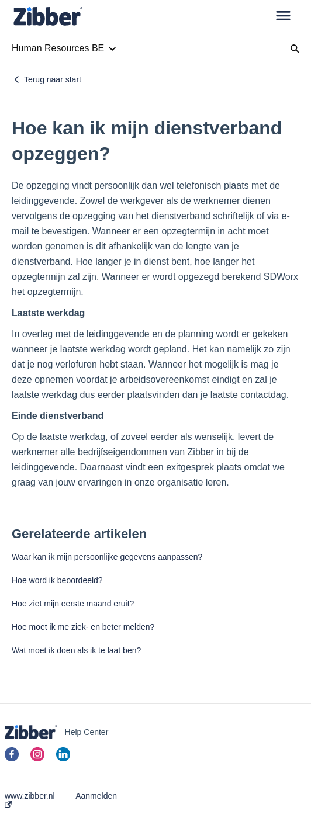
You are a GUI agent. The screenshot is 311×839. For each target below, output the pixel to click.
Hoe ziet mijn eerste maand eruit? (73, 603)
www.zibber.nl (30, 799)
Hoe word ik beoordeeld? (57, 580)
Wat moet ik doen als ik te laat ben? (76, 650)
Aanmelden (96, 795)
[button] (283, 16)
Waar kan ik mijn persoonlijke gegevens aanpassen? (107, 556)
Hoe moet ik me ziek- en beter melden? (83, 627)
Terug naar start (52, 79)
